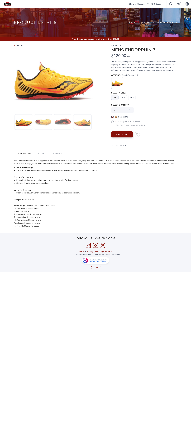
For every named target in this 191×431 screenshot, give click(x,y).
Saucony (146, 23)
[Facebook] (88, 245)
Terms (82, 251)
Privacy (90, 251)
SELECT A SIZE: (118, 93)
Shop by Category (137, 4)
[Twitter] (102, 245)
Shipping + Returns (103, 251)
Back (18, 45)
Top (96, 268)
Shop (132, 23)
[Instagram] (95, 245)
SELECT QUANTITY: (120, 105)
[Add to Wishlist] (137, 134)
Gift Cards (156, 4)
